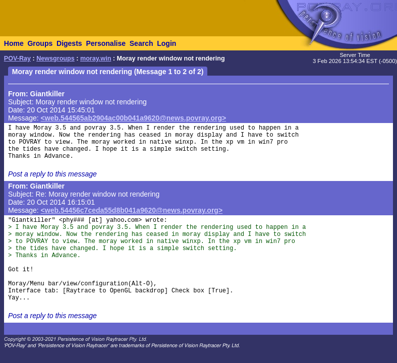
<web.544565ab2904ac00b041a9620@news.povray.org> (133, 118)
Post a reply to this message (52, 174)
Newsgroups (55, 58)
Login (166, 43)
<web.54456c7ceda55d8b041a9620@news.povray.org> (132, 210)
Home (14, 43)
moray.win (95, 58)
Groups (39, 43)
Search (141, 43)
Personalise (106, 43)
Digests (69, 43)
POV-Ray (17, 58)
